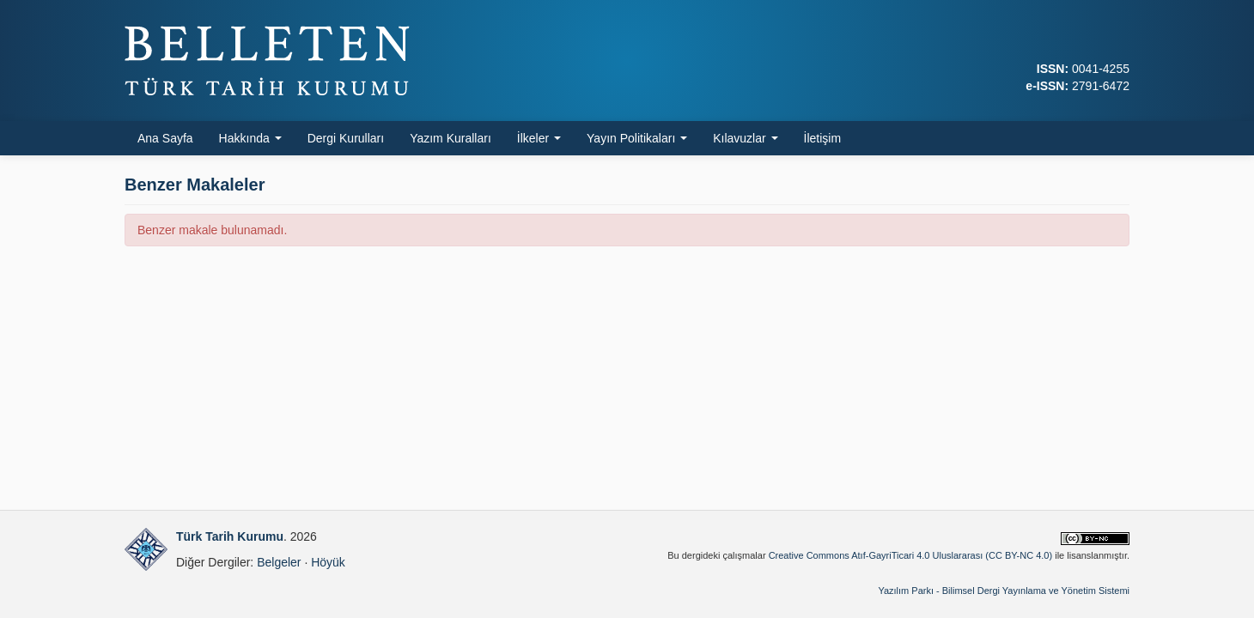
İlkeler (539, 138)
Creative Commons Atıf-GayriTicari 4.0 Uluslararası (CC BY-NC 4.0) (911, 555)
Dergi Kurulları (345, 138)
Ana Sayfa (165, 138)
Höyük (328, 562)
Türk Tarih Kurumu (229, 536)
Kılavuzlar (745, 138)
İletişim (823, 138)
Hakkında (250, 138)
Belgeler (279, 562)
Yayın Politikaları (637, 138)
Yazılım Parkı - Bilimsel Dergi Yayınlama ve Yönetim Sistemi (1003, 590)
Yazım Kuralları (450, 138)
